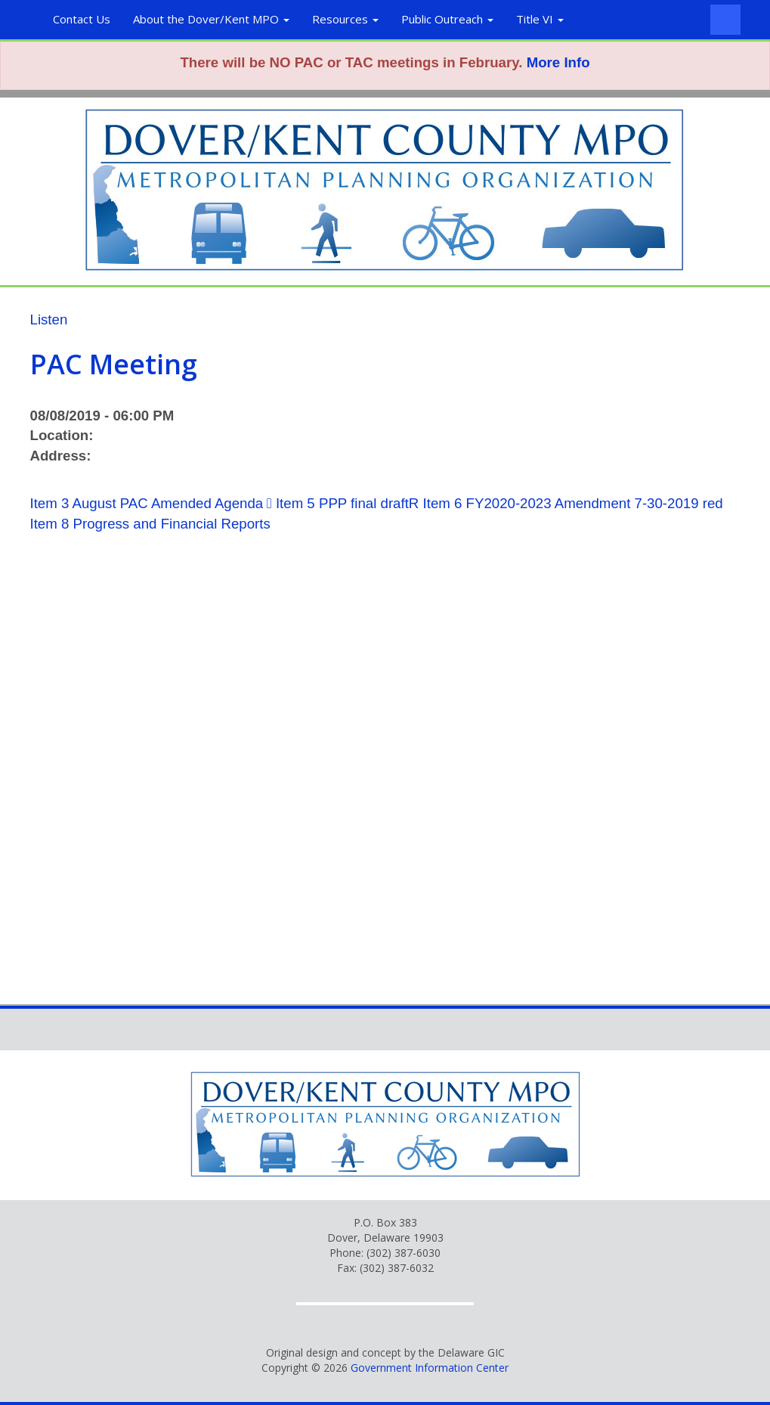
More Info (558, 62)
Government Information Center (430, 1367)
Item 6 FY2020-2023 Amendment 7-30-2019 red (573, 503)
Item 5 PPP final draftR (347, 503)
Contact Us (81, 18)
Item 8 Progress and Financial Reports (150, 524)
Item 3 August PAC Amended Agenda (147, 503)
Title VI (540, 18)
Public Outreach (447, 18)
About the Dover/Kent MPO (211, 18)
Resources (345, 18)
